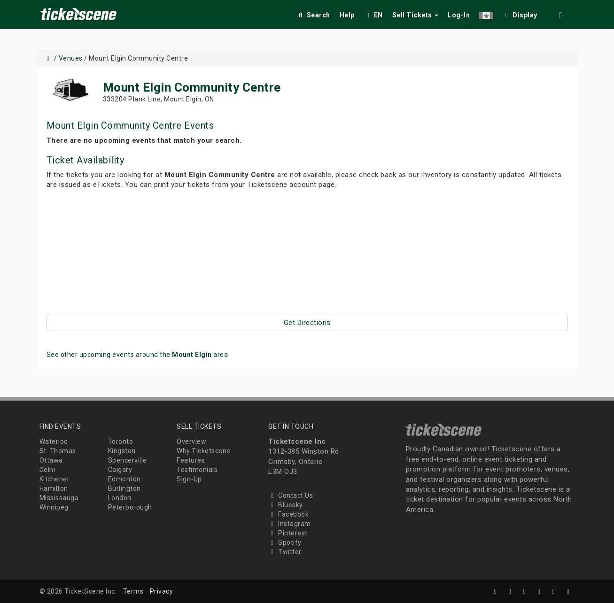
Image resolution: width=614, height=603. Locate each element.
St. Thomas (57, 451)
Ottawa (51, 460)
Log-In (459, 15)
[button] (486, 13)
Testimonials (197, 469)
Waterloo (53, 441)
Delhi (47, 469)
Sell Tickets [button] (415, 15)
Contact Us (290, 495)
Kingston (122, 451)
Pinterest (288, 533)
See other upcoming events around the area (137, 354)
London (120, 498)
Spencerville (127, 460)
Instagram (289, 523)
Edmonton (124, 479)
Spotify (285, 542)
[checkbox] (520, 13)
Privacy (161, 591)
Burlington (124, 488)
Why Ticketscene (204, 451)
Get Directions (307, 322)
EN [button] (373, 15)
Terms (133, 591)
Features (191, 460)
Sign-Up (189, 479)
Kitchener (54, 479)
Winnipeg (54, 507)
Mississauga (59, 498)
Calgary (120, 469)
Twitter (285, 552)
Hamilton (53, 488)
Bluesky (285, 505)
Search (313, 15)
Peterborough (130, 507)
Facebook (288, 514)
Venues (71, 58)
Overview (191, 441)
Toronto (120, 441)
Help (347, 15)
